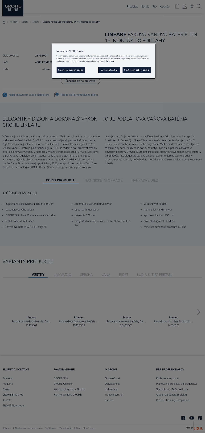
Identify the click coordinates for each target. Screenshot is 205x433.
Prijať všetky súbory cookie (136, 70)
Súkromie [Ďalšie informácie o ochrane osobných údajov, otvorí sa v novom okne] (110, 61)
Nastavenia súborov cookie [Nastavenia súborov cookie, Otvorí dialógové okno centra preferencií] (70, 70)
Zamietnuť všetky (109, 70)
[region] (104, 61)
